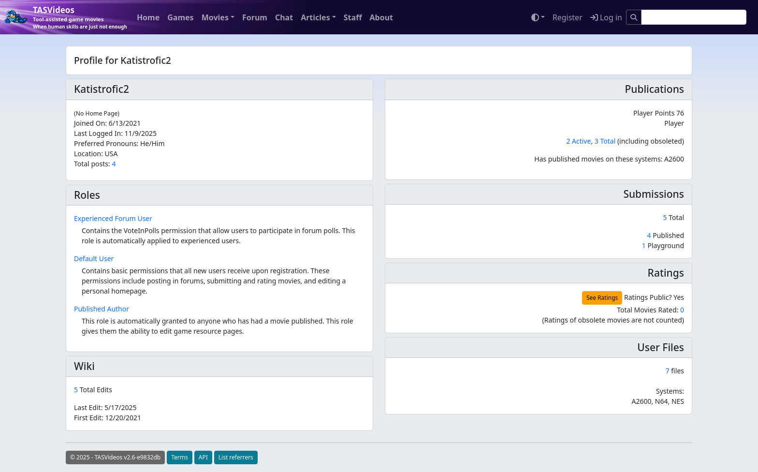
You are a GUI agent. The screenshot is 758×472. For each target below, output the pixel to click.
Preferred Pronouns (105, 143)
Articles (315, 17)
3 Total (605, 141)
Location (87, 153)
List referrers (236, 457)
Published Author (101, 308)
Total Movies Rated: (650, 309)
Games (180, 17)
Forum (254, 17)
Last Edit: (105, 407)
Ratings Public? (648, 297)
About (381, 17)
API (203, 457)
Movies (215, 17)
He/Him (152, 143)
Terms (179, 457)
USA (111, 153)
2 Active (578, 141)
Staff (353, 17)
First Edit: (107, 417)
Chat (284, 17)
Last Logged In (97, 133)
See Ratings (602, 298)
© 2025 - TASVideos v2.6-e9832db (115, 457)
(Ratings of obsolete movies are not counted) (613, 319)
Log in (606, 17)
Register (568, 17)
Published (665, 235)
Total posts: (92, 163)
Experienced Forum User (113, 218)
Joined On (89, 123)
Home (148, 17)
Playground (663, 245)
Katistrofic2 (101, 89)
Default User (94, 258)
